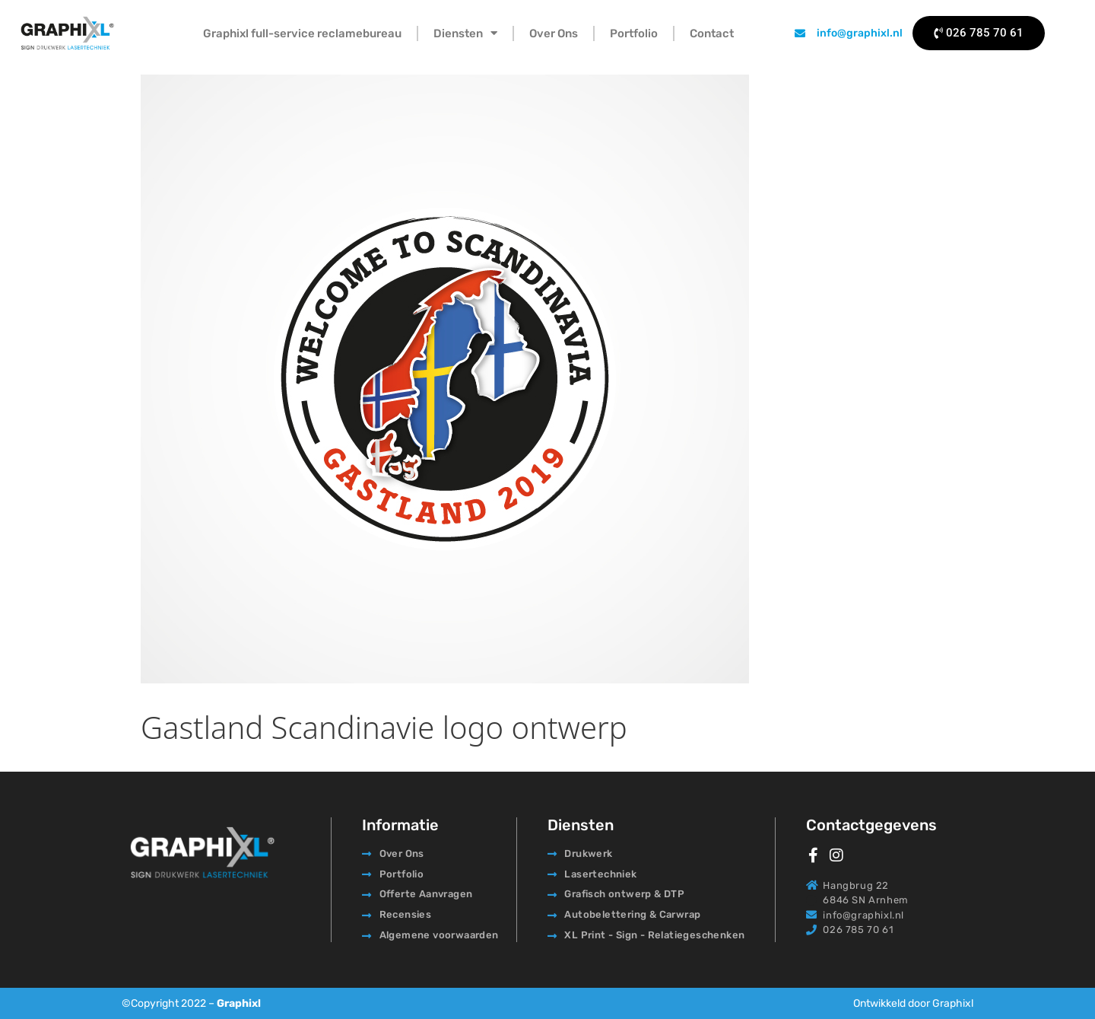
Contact (712, 33)
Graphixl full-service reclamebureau (302, 33)
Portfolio (634, 33)
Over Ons (553, 33)
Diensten (465, 33)
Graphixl (239, 1003)
